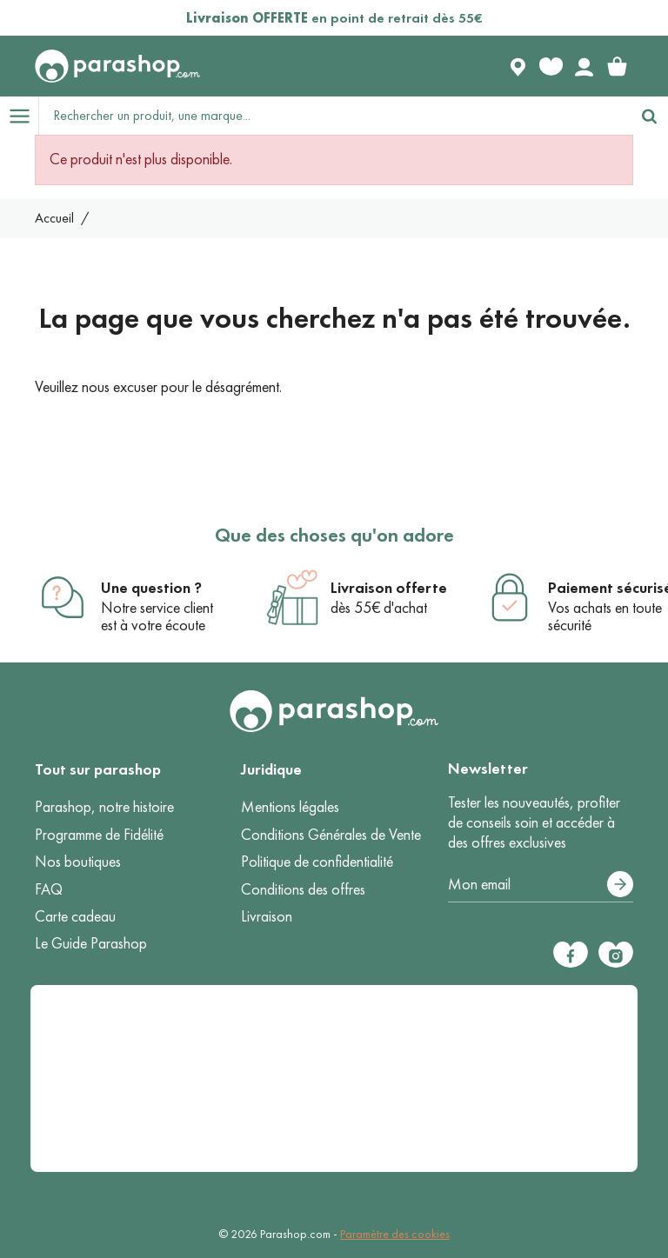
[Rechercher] (649, 116)
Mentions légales (290, 806)
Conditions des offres (303, 889)
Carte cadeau (75, 916)
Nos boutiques (78, 861)
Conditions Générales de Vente (331, 834)
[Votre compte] (583, 66)
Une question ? (151, 587)
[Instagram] (615, 954)
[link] (616, 66)
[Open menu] (19, 116)
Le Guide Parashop (91, 943)
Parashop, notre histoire (104, 806)
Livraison (266, 916)
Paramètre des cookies (395, 1234)
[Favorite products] (550, 66)
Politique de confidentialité (317, 861)
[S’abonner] (620, 884)
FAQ (49, 889)
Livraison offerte (389, 587)
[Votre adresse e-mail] (540, 885)
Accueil (54, 218)
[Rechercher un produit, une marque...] (335, 116)
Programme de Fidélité (99, 834)
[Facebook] (570, 954)
